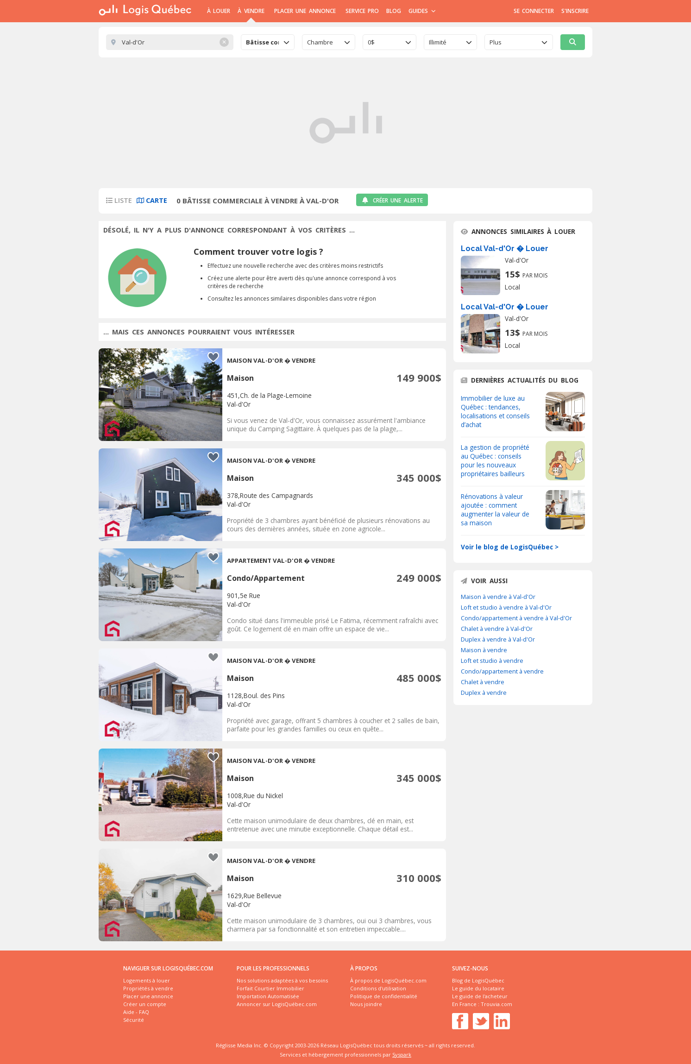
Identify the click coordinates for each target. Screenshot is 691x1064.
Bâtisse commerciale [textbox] (262, 42)
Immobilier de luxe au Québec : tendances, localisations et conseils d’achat (495, 411)
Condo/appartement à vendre (502, 671)
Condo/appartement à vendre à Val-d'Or (516, 618)
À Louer (218, 11)
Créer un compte (144, 1004)
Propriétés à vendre (148, 988)
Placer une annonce (305, 11)
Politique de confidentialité (383, 996)
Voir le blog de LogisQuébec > (510, 546)
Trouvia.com (496, 1004)
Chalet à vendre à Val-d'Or (497, 628)
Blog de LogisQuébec (478, 980)
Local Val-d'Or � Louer (504, 248)
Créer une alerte (392, 200)
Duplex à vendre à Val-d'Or (498, 639)
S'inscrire (575, 11)
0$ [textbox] (371, 42)
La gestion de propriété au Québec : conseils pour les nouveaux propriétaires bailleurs (495, 460)
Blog (393, 11)
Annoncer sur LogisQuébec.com (277, 1004)
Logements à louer (146, 980)
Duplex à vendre (484, 692)
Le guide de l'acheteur (480, 996)
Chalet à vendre (482, 682)
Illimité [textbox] (437, 42)
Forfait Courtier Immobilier (270, 988)
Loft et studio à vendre (492, 660)
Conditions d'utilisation (378, 988)
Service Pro (362, 11)
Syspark (401, 1054)
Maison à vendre (484, 650)
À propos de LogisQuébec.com (388, 980)
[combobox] (268, 42)
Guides (422, 11)
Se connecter (534, 11)
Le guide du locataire (478, 988)
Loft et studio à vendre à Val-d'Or (506, 607)
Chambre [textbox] (320, 42)
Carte (152, 200)
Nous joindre (366, 1004)
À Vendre (251, 11)
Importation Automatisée (268, 996)
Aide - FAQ (136, 1011)
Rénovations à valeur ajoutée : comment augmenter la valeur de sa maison (495, 509)
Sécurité (133, 1019)
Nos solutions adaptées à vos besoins (282, 980)
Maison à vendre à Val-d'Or (498, 596)
